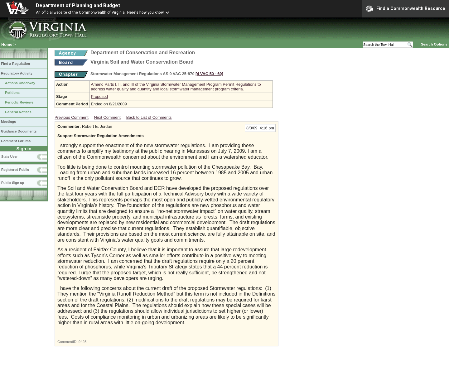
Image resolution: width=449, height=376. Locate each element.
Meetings (8, 121)
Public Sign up (12, 183)
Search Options (434, 44)
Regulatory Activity (16, 73)
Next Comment (107, 117)
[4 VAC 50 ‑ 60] (209, 73)
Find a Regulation (15, 63)
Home (6, 44)
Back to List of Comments (149, 117)
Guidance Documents (18, 131)
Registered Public (15, 169)
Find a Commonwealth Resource (405, 9)
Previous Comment (72, 117)
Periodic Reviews (19, 102)
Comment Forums (16, 141)
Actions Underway (20, 83)
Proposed (99, 96)
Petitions (12, 92)
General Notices (18, 112)
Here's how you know (145, 12)
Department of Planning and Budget (78, 5)
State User (9, 156)
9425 (83, 342)
